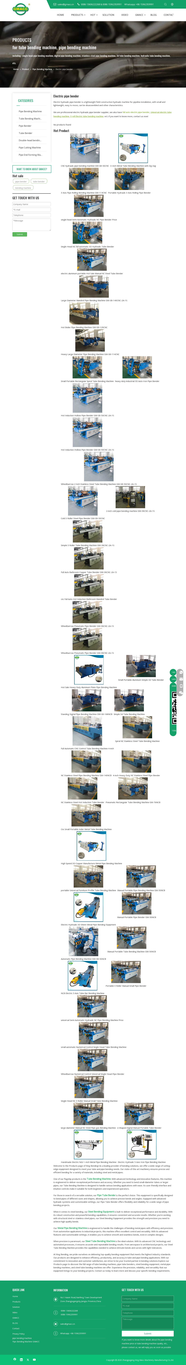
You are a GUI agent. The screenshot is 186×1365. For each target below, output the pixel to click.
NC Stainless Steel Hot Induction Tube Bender (82, 802)
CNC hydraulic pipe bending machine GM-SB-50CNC (85, 165)
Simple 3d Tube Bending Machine (129, 714)
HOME (60, 14)
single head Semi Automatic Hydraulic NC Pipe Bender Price (89, 219)
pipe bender (21, 181)
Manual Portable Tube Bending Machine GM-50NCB (131, 951)
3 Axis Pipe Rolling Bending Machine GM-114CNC (84, 192)
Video (14, 1312)
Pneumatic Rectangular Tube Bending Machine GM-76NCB (133, 802)
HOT (92, 14)
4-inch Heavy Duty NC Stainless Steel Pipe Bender (136, 775)
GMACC (139, 14)
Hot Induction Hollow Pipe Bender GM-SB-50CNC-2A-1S (87, 415)
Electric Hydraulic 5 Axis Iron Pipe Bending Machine (142, 1162)
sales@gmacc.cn (67, 1324)
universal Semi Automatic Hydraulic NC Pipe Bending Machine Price (92, 1020)
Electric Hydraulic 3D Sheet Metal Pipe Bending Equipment (88, 924)
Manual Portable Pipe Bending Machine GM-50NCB (141, 890)
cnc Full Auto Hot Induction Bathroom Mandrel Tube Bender (89, 599)
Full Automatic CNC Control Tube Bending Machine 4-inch (87, 748)
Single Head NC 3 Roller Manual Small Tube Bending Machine (89, 1100)
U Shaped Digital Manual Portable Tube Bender (139, 1127)
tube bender (39, 181)
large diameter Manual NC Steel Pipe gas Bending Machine (88, 1127)
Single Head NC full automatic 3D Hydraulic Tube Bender (87, 246)
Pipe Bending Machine (30, 111)
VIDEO (124, 14)
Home (15, 1296)
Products (16, 1301)
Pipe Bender (25, 125)
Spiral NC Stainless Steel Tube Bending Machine (137, 741)
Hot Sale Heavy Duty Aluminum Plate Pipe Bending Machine (89, 687)
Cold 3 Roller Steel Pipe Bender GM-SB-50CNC (83, 518)
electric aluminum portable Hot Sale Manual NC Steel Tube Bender (92, 273)
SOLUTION (108, 14)
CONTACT (169, 14)
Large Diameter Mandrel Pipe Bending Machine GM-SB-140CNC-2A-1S (94, 300)
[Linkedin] (21, 1360)
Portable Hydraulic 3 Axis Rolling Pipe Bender (129, 192)
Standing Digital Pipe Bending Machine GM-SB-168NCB (86, 714)
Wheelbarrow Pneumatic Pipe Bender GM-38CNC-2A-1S (87, 626)
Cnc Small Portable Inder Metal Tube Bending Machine (86, 829)
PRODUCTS (77, 14)
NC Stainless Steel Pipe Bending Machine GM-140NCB (86, 775)
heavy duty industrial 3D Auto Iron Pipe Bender (137, 381)
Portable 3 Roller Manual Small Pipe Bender (126, 985)
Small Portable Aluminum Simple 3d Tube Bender (141, 679)
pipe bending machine (22, 1338)
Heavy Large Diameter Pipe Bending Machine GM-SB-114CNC (90, 354)
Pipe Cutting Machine (30, 147)
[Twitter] (28, 1360)
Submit (20, 234)
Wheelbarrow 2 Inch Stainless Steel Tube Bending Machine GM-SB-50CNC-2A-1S (99, 484)
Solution (16, 1307)
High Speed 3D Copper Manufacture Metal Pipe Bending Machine (91, 863)
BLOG (153, 14)
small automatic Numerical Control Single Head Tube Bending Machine (93, 1047)
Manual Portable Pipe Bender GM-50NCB (136, 917)
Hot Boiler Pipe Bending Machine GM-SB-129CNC (84, 327)
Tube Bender (25, 133)
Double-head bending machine (33, 140)
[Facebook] (15, 1360)
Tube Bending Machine (31, 118)
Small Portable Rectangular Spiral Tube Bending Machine (87, 381)
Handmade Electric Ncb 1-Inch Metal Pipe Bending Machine (88, 1162)
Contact (15, 1328)
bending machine (23, 188)
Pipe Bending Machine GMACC (25, 1341)
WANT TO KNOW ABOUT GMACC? (32, 169)
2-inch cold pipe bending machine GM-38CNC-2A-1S (130, 511)
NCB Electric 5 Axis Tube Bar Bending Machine (82, 993)
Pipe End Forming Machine (32, 154)
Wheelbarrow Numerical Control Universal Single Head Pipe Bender (92, 1074)
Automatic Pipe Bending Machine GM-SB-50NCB (83, 959)
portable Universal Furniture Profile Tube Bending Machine (88, 890)
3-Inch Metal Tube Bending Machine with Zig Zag (133, 165)
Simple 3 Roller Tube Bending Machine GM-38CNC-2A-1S (87, 545)
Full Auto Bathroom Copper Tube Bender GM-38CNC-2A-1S (89, 572)
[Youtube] (34, 1360)
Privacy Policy (18, 1333)
